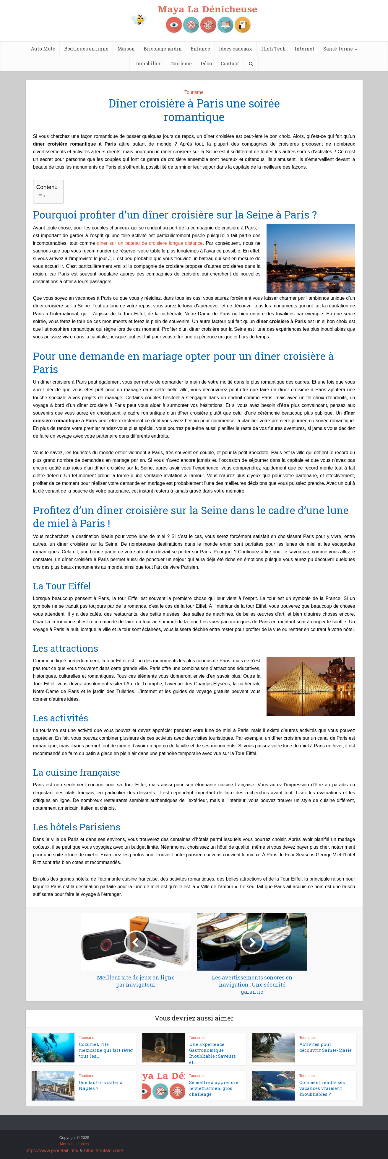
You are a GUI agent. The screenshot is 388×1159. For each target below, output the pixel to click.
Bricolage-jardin (163, 48)
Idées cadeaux (235, 48)
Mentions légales (74, 1144)
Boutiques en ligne (86, 48)
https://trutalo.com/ (103, 1150)
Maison (126, 48)
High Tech (273, 48)
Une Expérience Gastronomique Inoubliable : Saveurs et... (212, 1053)
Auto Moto (43, 48)
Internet (304, 48)
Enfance (200, 48)
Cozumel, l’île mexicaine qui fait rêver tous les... (106, 1050)
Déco (206, 63)
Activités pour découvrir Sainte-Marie (325, 1047)
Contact (230, 63)
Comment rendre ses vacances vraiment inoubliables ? (322, 1088)
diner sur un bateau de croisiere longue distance (149, 243)
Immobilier (147, 63)
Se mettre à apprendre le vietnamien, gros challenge (213, 1088)
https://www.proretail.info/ (52, 1150)
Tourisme (181, 63)
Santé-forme (338, 48)
